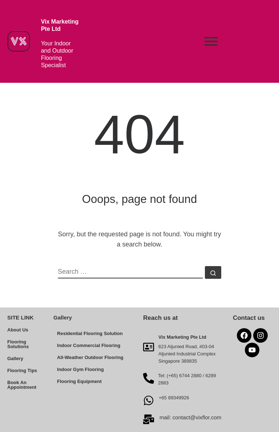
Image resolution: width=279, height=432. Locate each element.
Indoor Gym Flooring (80, 369)
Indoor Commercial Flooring (88, 345)
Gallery (15, 358)
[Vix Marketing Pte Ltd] (148, 346)
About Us (17, 330)
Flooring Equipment (79, 381)
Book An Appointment (21, 385)
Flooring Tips (22, 370)
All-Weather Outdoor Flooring (90, 357)
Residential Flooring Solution (90, 333)
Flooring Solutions (18, 344)
